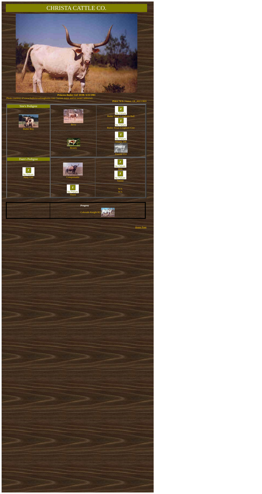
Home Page (141, 227)
